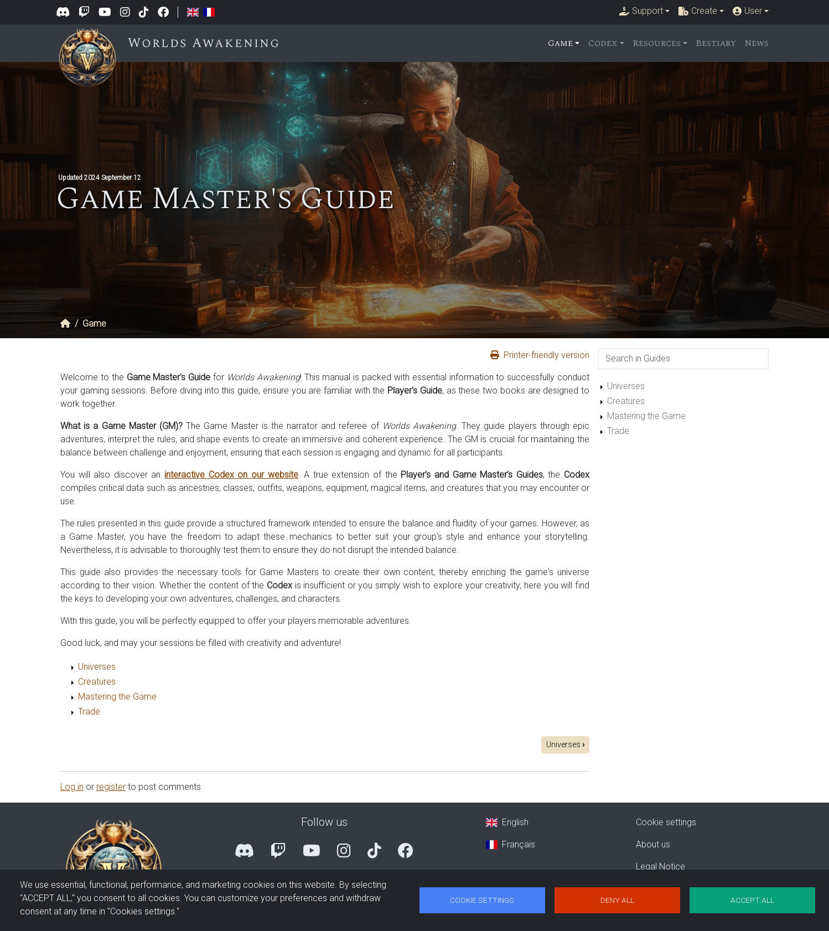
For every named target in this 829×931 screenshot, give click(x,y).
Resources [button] (657, 43)
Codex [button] (603, 43)
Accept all (752, 900)
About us (653, 844)
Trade (89, 711)
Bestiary (716, 43)
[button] (644, 11)
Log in (72, 787)
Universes (97, 666)
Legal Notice (660, 866)
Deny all (617, 900)
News (757, 43)
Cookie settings (666, 822)
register (111, 787)
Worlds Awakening (212, 43)
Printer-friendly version (546, 355)
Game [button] (560, 43)
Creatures (97, 681)
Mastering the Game (117, 696)
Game (94, 323)
